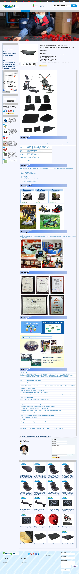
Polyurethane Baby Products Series (9, 68)
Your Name (63, 552)
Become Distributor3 (6, 560)
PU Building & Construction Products (9, 53)
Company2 (5, 562)
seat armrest (24, 436)
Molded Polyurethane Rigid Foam (9, 66)
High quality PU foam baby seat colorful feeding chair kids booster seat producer (12, 160)
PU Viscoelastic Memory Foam (8, 60)
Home (7, 11)
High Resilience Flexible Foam (8, 58)
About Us (16, 11)
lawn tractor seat (41, 436)
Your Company (64, 560)
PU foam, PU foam (47, 436)
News (53, 11)
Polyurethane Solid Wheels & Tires (9, 62)
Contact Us (44, 11)
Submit (65, 569)
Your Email (63, 556)
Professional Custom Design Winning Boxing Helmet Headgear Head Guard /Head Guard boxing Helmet (12, 120)
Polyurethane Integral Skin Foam (9, 64)
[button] (77, 26)
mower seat (29, 436)
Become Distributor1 (24, 562)
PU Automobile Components (8, 51)
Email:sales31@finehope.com (41, 6)
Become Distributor (24, 560)
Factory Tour (35, 11)
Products (26, 11)
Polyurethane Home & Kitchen (8, 49)
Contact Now (10, 114)
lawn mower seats (34, 436)
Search (74, 5)
